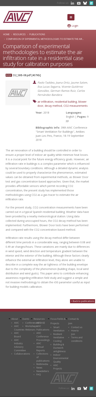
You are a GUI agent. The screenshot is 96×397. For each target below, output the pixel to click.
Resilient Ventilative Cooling (58, 338)
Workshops (31, 326)
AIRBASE (40, 322)
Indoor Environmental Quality (60, 358)
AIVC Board (17, 334)
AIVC (16, 322)
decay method (53, 105)
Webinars (30, 329)
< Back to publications (82, 301)
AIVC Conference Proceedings (43, 336)
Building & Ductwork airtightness (59, 348)
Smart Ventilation (58, 329)
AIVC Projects (57, 367)
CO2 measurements (76, 105)
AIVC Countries (19, 328)
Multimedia (42, 364)
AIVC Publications (42, 328)
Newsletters (42, 371)
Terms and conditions (76, 339)
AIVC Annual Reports (40, 347)
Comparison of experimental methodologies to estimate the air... (45, 38)
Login (74, 25)
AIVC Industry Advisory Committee (20, 345)
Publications (37, 34)
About (14, 318)
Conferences (32, 322)
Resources (19, 34)
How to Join (75, 332)
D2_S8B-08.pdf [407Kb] (27, 75)
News (39, 367)
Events (25, 318)
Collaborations (22, 353)
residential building (66, 101)
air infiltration (45, 101)
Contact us (76, 327)
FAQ (38, 374)
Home (6, 34)
